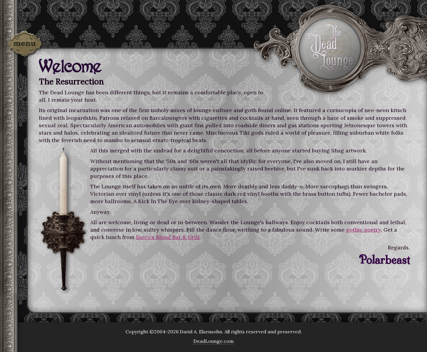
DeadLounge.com (213, 341)
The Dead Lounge (330, 48)
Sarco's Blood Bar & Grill (168, 237)
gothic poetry (363, 229)
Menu (25, 45)
